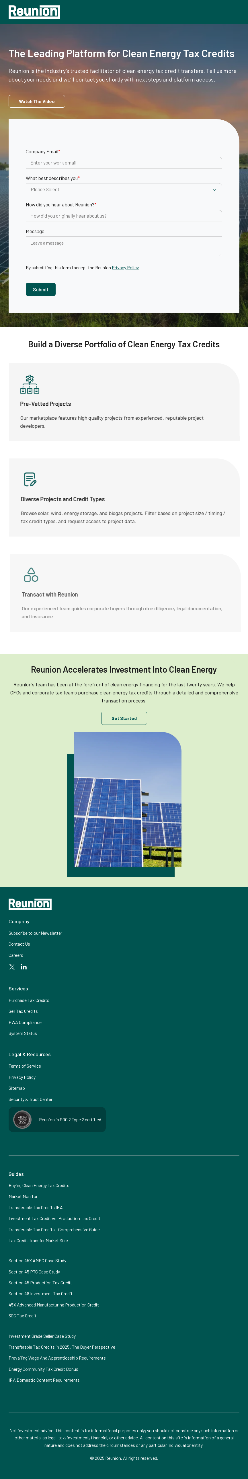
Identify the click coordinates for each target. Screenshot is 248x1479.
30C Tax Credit (22, 1315)
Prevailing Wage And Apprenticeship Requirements (57, 1357)
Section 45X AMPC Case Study (37, 1260)
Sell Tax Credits (23, 1011)
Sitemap (17, 1088)
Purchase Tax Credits (29, 1000)
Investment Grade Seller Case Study (42, 1336)
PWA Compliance (25, 1022)
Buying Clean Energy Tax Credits (39, 1185)
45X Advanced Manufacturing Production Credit (54, 1304)
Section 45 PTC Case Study (34, 1271)
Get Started (124, 718)
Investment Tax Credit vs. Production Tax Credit (54, 1218)
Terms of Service (25, 1065)
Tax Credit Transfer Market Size (38, 1240)
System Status (23, 1033)
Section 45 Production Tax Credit (40, 1282)
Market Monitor (23, 1196)
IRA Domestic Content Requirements (44, 1380)
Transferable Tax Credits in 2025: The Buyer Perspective (62, 1347)
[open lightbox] (37, 101)
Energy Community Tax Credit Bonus (43, 1369)
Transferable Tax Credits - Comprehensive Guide (54, 1229)
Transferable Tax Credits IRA (36, 1207)
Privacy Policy (125, 267)
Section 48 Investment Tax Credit (41, 1293)
